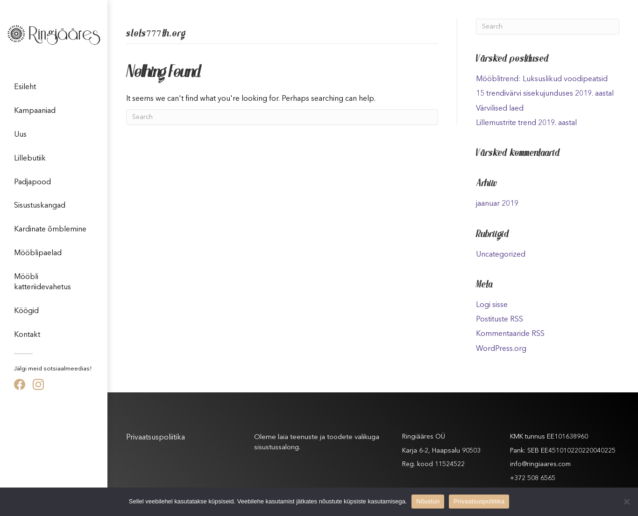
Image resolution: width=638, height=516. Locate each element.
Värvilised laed (500, 108)
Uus (20, 135)
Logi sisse (492, 305)
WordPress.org (501, 349)
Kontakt (27, 335)
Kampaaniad (35, 111)
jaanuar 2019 (497, 204)
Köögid (26, 311)
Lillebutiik (30, 158)
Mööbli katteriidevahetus (42, 282)
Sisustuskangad (39, 205)
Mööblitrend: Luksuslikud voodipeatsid (542, 79)
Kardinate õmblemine (50, 229)
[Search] (282, 117)
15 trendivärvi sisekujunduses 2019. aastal (545, 94)
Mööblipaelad (38, 253)
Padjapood (32, 182)
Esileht (25, 87)
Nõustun (428, 501)
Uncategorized (500, 254)
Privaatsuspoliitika (155, 437)
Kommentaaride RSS (510, 334)
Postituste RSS (499, 319)
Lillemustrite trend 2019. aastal (526, 123)
